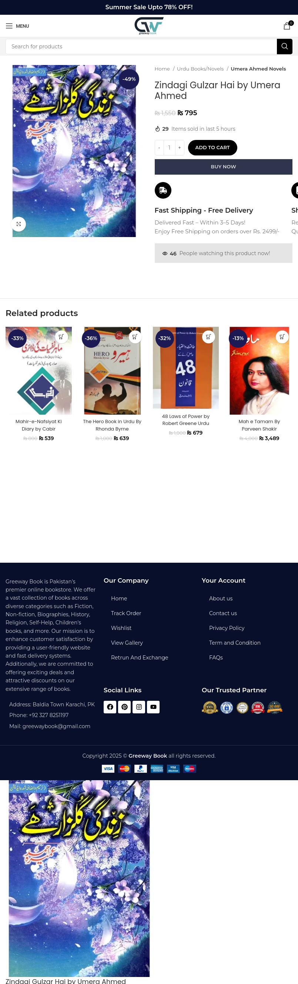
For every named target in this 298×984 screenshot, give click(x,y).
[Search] (149, 46)
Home (163, 69)
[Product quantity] (169, 147)
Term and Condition (235, 643)
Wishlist (121, 628)
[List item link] (51, 715)
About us (220, 598)
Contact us (223, 613)
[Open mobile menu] (17, 25)
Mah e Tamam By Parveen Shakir (259, 430)
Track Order (126, 613)
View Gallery (127, 643)
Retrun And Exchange (139, 657)
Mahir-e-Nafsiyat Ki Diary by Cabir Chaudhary (38, 434)
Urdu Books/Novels (201, 69)
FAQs (216, 657)
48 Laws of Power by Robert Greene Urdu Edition (186, 428)
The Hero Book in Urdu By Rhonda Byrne (112, 430)
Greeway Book (147, 755)
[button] (61, 342)
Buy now (223, 166)
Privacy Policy (226, 628)
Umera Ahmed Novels (258, 69)
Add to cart (212, 147)
